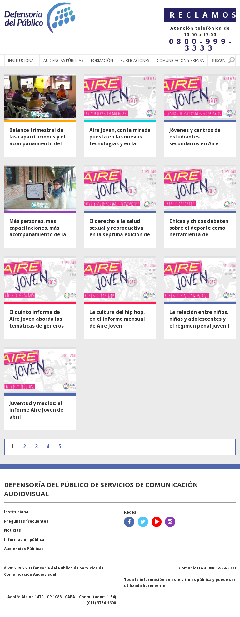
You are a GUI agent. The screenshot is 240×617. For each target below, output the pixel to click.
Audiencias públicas (63, 60)
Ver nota (40, 115)
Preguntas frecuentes (26, 521)
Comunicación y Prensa (180, 60)
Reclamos (203, 14)
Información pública (24, 539)
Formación (102, 60)
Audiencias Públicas (24, 548)
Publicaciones (135, 60)
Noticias (12, 530)
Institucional (22, 60)
